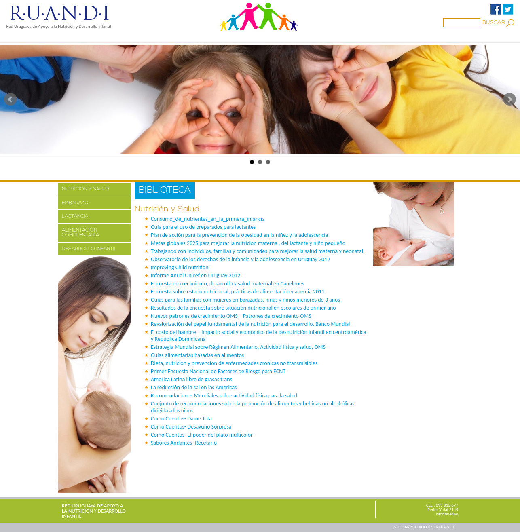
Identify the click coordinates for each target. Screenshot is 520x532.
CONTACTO (335, 37)
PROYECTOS (135, 37)
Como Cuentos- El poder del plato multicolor (202, 434)
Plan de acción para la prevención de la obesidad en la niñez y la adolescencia (239, 235)
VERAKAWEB (442, 527)
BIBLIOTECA (251, 37)
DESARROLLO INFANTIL (89, 249)
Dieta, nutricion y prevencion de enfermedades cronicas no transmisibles (234, 363)
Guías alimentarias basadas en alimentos (197, 355)
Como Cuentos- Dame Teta (181, 418)
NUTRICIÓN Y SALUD (85, 189)
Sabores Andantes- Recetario (184, 442)
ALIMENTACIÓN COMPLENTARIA (80, 233)
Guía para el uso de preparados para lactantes (203, 227)
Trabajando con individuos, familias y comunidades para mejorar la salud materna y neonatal (257, 251)
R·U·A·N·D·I (58, 13)
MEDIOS (176, 37)
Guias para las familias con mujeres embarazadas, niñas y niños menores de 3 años (245, 299)
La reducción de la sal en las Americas (194, 387)
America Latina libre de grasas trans (191, 379)
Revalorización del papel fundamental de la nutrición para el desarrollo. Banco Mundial (250, 324)
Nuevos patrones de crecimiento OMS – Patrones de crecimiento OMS (231, 315)
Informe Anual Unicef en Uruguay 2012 (195, 275)
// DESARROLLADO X (412, 527)
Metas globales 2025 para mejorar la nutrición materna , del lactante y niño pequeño (248, 243)
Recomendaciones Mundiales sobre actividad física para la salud (224, 395)
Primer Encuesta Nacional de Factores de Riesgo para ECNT (218, 371)
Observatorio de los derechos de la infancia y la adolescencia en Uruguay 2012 (240, 259)
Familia (211, 37)
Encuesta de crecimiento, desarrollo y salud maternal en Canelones (227, 283)
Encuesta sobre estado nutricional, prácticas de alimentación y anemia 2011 (238, 291)
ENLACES (294, 37)
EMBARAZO (75, 203)
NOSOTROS (88, 37)
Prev (10, 99)
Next (509, 99)
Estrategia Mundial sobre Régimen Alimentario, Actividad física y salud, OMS (238, 347)
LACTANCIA (75, 216)
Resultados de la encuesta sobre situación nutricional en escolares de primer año (243, 307)
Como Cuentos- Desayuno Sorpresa (191, 426)
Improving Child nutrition (180, 267)
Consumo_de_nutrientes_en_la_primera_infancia (208, 218)
